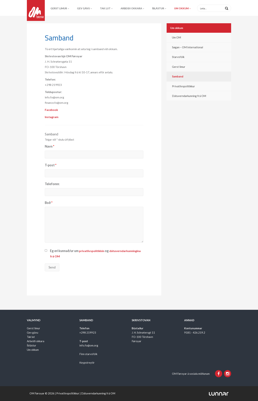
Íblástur (158, 8)
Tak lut (105, 8)
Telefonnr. (52, 184)
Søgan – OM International (187, 47)
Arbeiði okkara (131, 8)
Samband (177, 76)
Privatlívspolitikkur (183, 86)
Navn (49, 146)
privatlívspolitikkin (92, 251)
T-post (50, 165)
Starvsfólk (178, 56)
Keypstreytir (87, 362)
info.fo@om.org (88, 345)
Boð (48, 203)
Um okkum (181, 8)
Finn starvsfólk (88, 354)
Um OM (176, 37)
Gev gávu (83, 8)
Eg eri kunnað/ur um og (95, 253)
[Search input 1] (217, 8)
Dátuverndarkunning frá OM (189, 95)
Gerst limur (59, 8)
